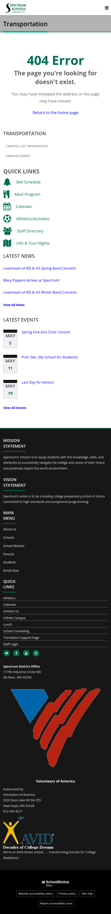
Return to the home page (55, 112)
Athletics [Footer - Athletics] (9, 598)
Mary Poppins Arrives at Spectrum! (31, 280)
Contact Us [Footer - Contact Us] (11, 611)
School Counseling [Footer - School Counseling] (16, 631)
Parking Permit (18, 156)
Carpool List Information (27, 146)
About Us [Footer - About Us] (9, 529)
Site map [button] (87, 893)
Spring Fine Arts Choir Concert (46, 332)
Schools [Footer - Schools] (8, 537)
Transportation (24, 133)
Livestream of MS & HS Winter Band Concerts (40, 292)
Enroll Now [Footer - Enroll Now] (11, 570)
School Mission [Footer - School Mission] (13, 546)
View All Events (14, 408)
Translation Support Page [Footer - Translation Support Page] (21, 637)
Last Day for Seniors (38, 382)
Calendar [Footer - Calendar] (9, 604)
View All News (14, 305)
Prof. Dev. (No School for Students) (50, 357)
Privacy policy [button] (67, 893)
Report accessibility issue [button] (56, 903)
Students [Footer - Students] (9, 562)
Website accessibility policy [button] (35, 893)
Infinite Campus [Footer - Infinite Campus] (14, 618)
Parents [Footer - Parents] (8, 554)
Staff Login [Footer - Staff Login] (10, 644)
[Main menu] (106, 7)
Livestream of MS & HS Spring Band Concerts (39, 268)
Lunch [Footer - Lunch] (7, 624)
